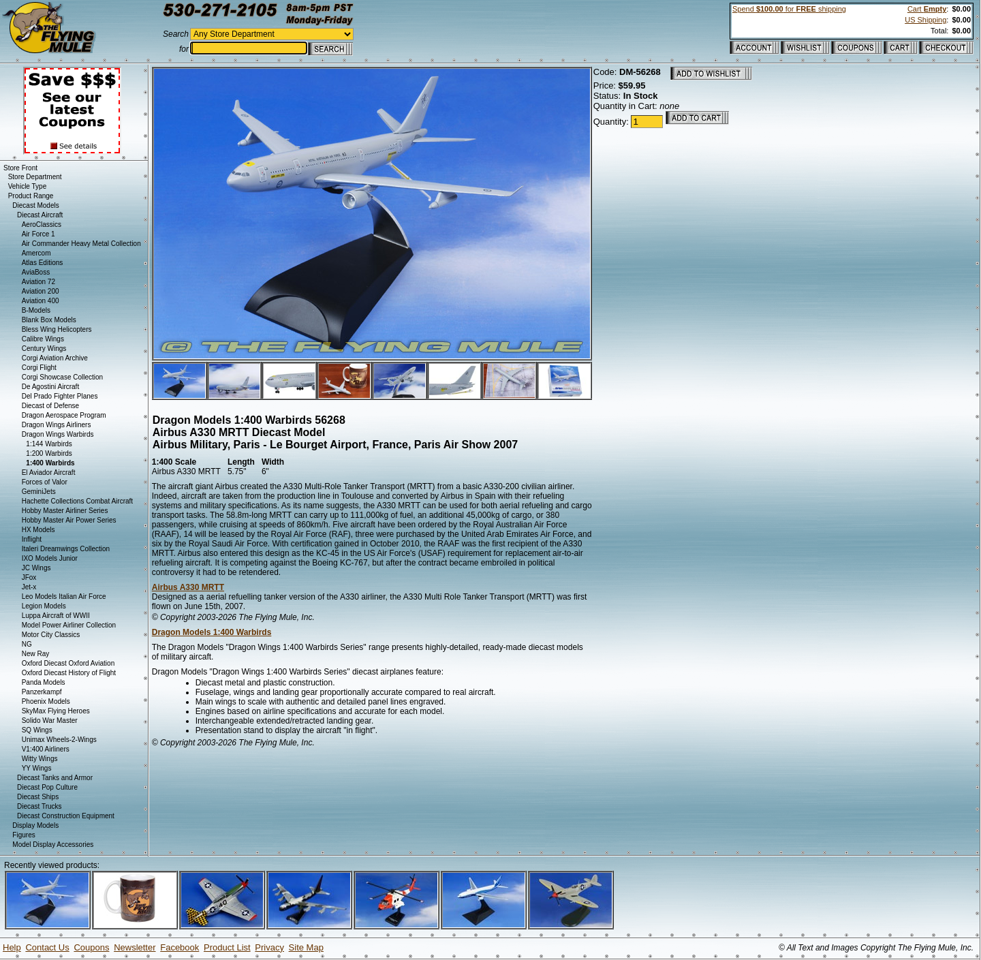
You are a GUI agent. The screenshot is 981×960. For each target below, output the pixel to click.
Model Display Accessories (52, 844)
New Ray (36, 653)
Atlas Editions (42, 262)
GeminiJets (39, 491)
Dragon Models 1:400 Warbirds (212, 632)
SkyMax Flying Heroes (56, 711)
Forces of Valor (44, 482)
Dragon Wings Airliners (56, 425)
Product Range (31, 196)
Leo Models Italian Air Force (64, 596)
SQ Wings (37, 730)
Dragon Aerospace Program (64, 415)
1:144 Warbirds (49, 444)
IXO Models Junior (50, 558)
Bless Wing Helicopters (57, 329)
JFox (29, 577)
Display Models (35, 825)
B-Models (36, 310)
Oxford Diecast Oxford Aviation (68, 663)
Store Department (35, 177)
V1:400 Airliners (45, 749)
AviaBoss (36, 272)
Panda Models (43, 682)
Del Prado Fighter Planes (60, 396)
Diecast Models (35, 205)
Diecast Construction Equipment (65, 816)
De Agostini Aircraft (50, 386)
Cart (926, 9)
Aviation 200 (40, 291)
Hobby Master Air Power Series (69, 520)
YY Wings (37, 768)
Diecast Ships (38, 797)
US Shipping (925, 20)
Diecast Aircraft (40, 215)
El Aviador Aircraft (49, 472)
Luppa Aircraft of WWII (56, 615)
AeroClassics (41, 224)
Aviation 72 (38, 281)
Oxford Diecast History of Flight (69, 673)
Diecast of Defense (51, 405)
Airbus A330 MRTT (188, 587)
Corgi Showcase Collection (63, 377)
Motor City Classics (51, 634)
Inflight (32, 539)
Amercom (36, 253)
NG (27, 644)
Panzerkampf (42, 692)
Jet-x (29, 587)
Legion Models (44, 606)
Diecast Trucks (39, 806)
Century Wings (44, 348)
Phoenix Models (46, 701)
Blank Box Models (49, 320)
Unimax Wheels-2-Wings (59, 739)
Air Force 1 (38, 234)
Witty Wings (40, 758)
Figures (23, 835)
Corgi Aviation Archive (55, 358)
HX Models (38, 529)
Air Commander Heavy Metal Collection (81, 243)
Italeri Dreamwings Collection (66, 549)
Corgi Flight (39, 367)
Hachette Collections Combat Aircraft (77, 501)
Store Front (20, 168)
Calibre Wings (43, 339)
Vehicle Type (27, 186)
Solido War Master (50, 720)
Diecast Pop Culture (47, 787)
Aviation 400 (40, 301)
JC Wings (36, 568)
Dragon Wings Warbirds (58, 434)
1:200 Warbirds (49, 453)
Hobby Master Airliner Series (65, 510)
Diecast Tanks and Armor (55, 777)
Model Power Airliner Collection (69, 625)
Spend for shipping (789, 9)
